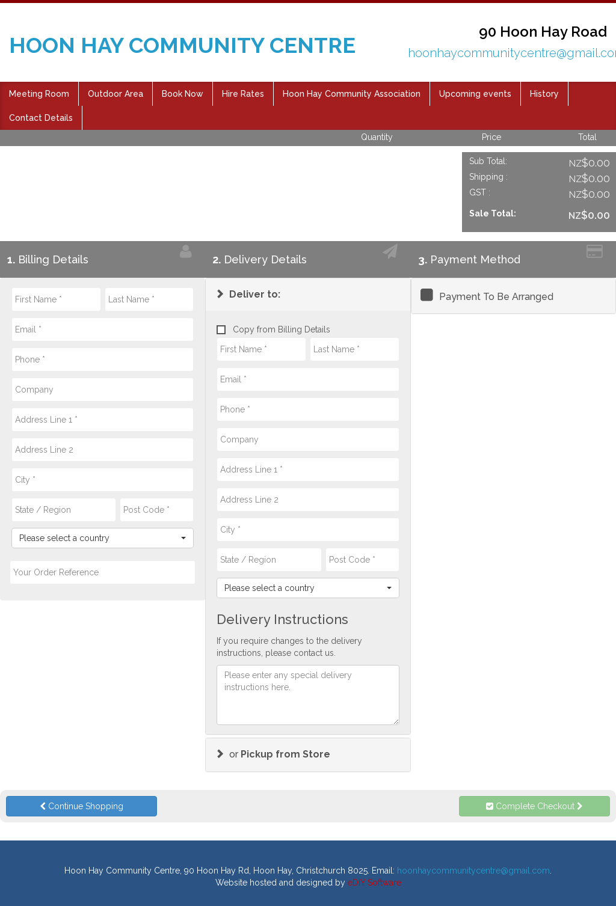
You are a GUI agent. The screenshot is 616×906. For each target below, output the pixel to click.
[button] (247, 294)
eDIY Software (374, 882)
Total (587, 137)
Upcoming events (475, 94)
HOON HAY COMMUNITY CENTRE (182, 45)
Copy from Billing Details (273, 331)
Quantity (377, 137)
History (544, 94)
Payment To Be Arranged (496, 296)
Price (491, 137)
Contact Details (41, 118)
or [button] (272, 754)
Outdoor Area (115, 94)
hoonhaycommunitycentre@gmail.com (473, 870)
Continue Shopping (81, 806)
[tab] (308, 294)
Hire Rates (243, 94)
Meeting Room (39, 94)
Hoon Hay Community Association (351, 94)
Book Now (182, 94)
